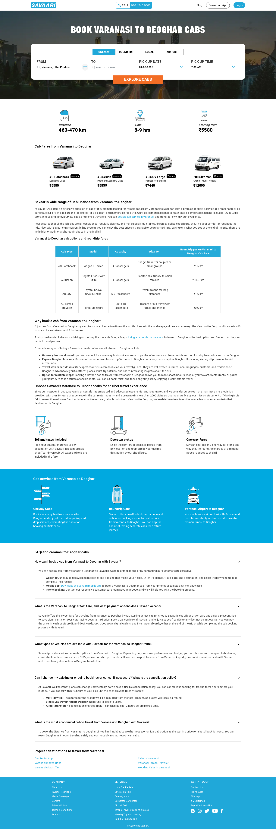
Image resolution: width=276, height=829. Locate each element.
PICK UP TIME (202, 62)
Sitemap (195, 796)
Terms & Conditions (62, 810)
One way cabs (122, 796)
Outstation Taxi (123, 792)
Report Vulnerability (201, 805)
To (93, 62)
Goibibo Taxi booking (126, 819)
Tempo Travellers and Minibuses (132, 810)
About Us (57, 787)
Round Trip (126, 51)
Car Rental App (44, 758)
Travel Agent (197, 792)
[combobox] (214, 66)
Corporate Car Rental (126, 801)
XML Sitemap (198, 801)
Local (149, 51)
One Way (104, 51)
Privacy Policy (59, 805)
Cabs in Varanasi (148, 758)
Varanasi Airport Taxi (47, 767)
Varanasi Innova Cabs (48, 762)
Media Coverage (60, 796)
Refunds (56, 814)
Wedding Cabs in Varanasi (154, 767)
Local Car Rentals (124, 787)
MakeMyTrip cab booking (128, 814)
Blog (199, 5)
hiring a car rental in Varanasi (146, 337)
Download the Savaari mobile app (81, 585)
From (41, 62)
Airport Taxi (121, 805)
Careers (56, 801)
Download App (218, 5)
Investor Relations (61, 792)
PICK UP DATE (150, 62)
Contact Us (197, 787)
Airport (172, 51)
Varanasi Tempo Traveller (153, 762)
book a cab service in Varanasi (136, 216)
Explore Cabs (138, 79)
